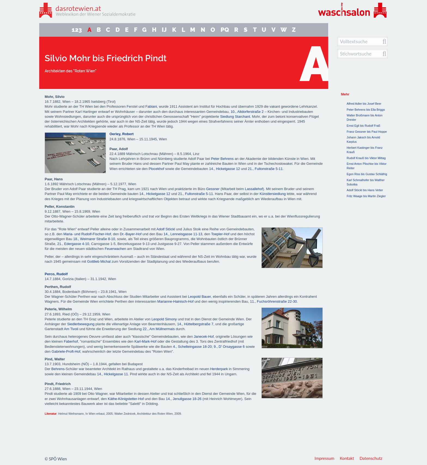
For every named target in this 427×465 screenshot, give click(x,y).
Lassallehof (254, 189)
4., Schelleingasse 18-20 (192, 347)
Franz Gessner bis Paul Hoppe (367, 131)
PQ (225, 29)
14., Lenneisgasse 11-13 (182, 234)
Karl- (138, 341)
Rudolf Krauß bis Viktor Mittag (366, 158)
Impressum (324, 458)
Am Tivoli (71, 329)
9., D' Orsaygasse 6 (229, 347)
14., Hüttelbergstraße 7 (195, 324)
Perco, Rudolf (56, 274)
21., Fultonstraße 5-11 (265, 169)
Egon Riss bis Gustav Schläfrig (367, 174)
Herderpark (219, 369)
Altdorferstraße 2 (250, 112)
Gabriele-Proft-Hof (65, 351)
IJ (164, 29)
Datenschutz (370, 458)
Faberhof (71, 341)
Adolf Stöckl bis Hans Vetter (365, 190)
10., (234, 112)
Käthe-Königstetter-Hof (126, 399)
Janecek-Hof (204, 336)
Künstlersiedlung (273, 194)
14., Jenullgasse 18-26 (184, 399)
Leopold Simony (164, 319)
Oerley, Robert (121, 134)
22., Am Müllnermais (159, 329)
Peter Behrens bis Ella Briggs (366, 109)
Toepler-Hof (220, 234)
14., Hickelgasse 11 (112, 374)
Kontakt (347, 458)
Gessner (212, 189)
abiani (152, 106)
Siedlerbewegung (80, 324)
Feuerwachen (115, 249)
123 (77, 29)
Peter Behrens (222, 159)
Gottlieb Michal (99, 261)
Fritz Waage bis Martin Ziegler (366, 196)
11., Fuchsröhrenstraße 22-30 (273, 301)
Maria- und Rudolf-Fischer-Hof (87, 234)
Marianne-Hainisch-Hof (175, 301)
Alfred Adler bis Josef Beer (364, 103)
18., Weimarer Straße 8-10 (94, 239)
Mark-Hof (149, 341)
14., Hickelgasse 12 (224, 169)
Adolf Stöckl (165, 229)
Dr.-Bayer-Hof (130, 234)
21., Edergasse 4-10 (73, 244)
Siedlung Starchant (235, 116)
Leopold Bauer (199, 296)
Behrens (58, 369)
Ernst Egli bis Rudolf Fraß (363, 125)
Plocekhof (156, 169)
